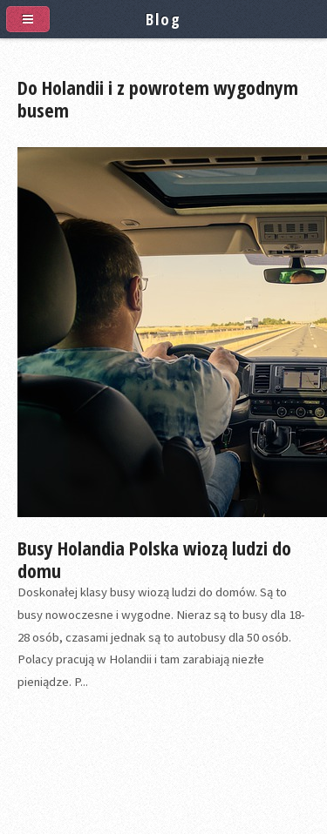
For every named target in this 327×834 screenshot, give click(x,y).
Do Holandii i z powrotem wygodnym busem (157, 98)
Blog (163, 19)
